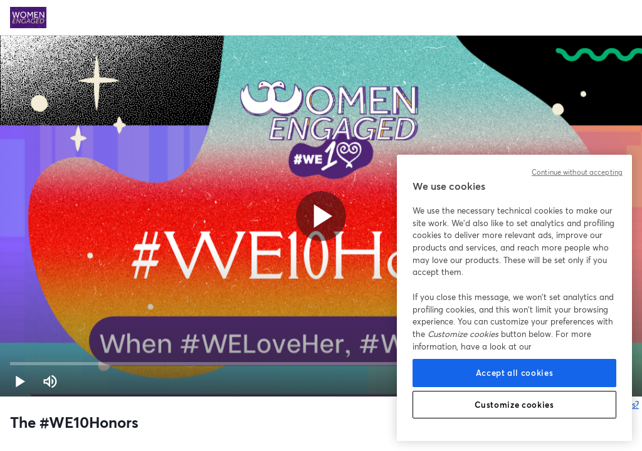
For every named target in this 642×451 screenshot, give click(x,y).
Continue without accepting (577, 172)
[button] (20, 381)
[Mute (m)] (50, 381)
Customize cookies (514, 404)
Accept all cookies (515, 372)
